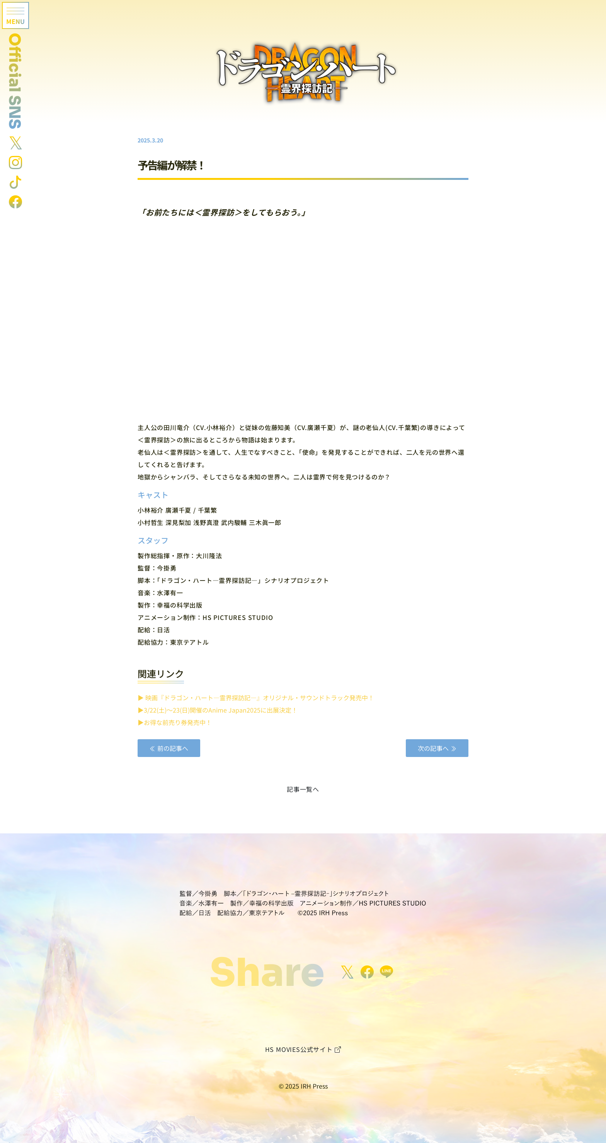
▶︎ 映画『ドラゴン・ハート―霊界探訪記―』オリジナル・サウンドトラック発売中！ (256, 697)
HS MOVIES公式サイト (303, 1049)
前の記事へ (169, 748)
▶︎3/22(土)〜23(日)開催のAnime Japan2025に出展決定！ (218, 710)
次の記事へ (437, 748)
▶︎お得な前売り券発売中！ (175, 722)
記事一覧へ (303, 789)
